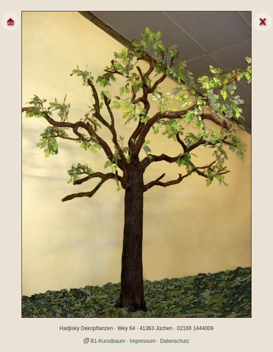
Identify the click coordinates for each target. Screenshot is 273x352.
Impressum (143, 341)
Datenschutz (174, 341)
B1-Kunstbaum (107, 341)
